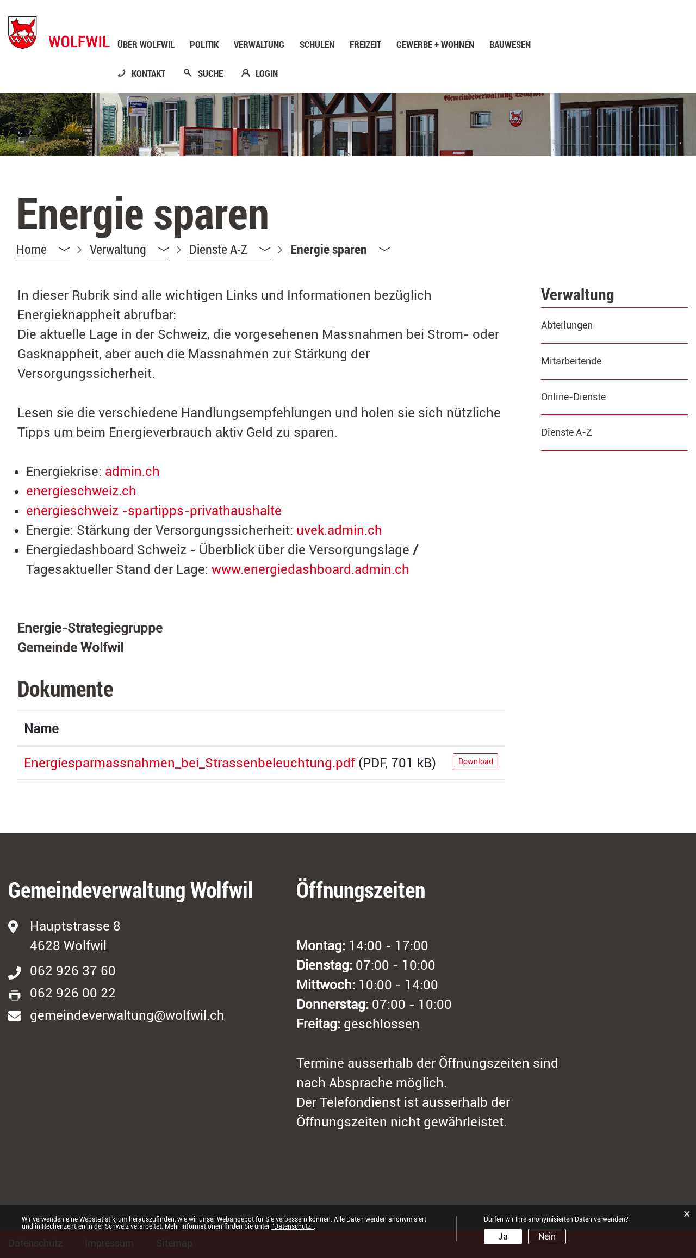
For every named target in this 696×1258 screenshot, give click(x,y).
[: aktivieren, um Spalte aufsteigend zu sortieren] (475, 729)
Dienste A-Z (566, 432)
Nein (547, 1236)
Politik (204, 44)
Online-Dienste (573, 396)
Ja (503, 1236)
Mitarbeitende (571, 361)
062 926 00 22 (73, 993)
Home (31, 249)
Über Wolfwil (146, 44)
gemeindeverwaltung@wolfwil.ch (127, 1015)
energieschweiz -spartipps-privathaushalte (163, 510)
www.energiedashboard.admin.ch (321, 569)
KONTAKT (148, 73)
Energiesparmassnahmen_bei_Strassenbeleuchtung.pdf (189, 763)
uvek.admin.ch (348, 530)
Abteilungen (567, 325)
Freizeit (365, 44)
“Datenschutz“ (292, 1226)
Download (475, 761)
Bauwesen (510, 44)
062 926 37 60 (73, 970)
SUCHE (210, 73)
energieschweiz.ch (90, 491)
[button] (129, 249)
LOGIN (267, 73)
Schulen (317, 44)
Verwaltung (259, 44)
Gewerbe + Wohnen (435, 44)
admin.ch (141, 471)
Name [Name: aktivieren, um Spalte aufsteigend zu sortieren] (41, 728)
